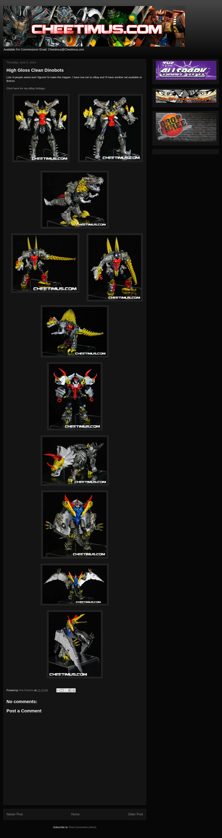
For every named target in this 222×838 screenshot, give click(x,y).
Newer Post (14, 814)
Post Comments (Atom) (82, 827)
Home (75, 814)
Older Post (135, 814)
